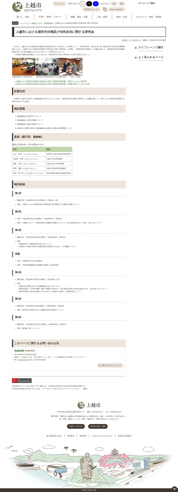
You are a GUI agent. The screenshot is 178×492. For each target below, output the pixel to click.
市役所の (98, 426)
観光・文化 (122, 17)
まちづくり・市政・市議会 (148, 17)
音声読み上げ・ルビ (91, 9)
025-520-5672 (23, 360)
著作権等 (82, 436)
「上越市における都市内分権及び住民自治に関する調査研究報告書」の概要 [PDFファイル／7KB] (52, 84)
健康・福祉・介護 (79, 17)
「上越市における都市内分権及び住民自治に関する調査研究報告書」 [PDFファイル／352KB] (50, 81)
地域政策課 (48, 23)
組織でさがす (37, 23)
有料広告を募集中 (125, 436)
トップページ (24, 23)
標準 (121, 4)
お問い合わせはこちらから (111, 365)
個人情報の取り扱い (54, 436)
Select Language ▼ (116, 9)
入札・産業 (102, 17)
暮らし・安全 (23, 17)
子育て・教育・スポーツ (50, 17)
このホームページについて (102, 436)
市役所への (76, 426)
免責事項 (70, 436)
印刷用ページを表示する (131, 40)
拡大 (114, 4)
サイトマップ (59, 4)
